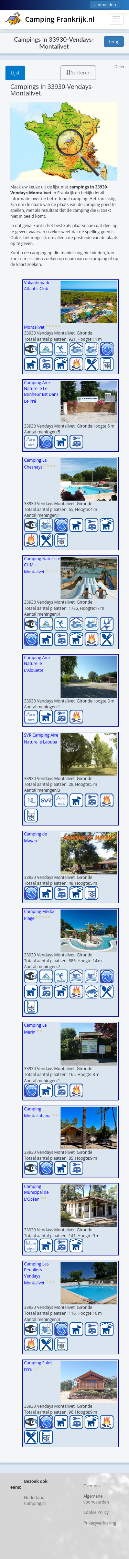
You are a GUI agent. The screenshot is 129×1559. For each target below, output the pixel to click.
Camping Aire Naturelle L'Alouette (37, 664)
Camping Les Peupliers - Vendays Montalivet (36, 1273)
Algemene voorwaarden (96, 1499)
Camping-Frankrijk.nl (50, 19)
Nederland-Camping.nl (35, 1500)
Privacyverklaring (100, 1523)
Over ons (92, 1486)
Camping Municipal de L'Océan (36, 1192)
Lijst (15, 72)
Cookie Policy (96, 1512)
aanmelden (105, 5)
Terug (113, 41)
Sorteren (78, 72)
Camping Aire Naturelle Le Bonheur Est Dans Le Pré (41, 392)
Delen (120, 67)
